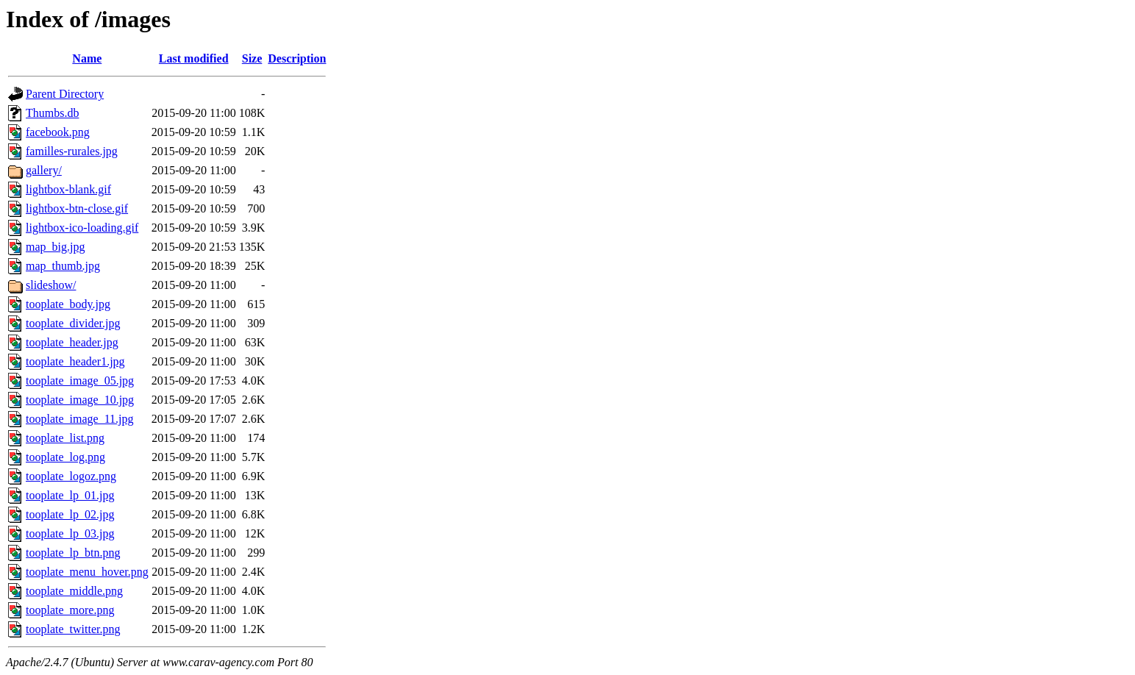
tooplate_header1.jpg (75, 361)
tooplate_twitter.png (73, 629)
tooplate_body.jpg (68, 304)
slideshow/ (51, 285)
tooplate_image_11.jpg (79, 419)
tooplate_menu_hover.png (87, 571)
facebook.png (58, 132)
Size (252, 58)
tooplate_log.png (65, 457)
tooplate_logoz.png (71, 476)
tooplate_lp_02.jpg (70, 514)
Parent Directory (65, 94)
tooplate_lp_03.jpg (70, 533)
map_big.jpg (55, 246)
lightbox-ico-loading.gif (82, 227)
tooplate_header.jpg (72, 342)
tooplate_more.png (70, 610)
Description (297, 58)
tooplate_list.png (65, 438)
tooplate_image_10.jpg (80, 399)
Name (87, 58)
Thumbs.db (52, 113)
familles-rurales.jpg (72, 151)
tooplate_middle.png (74, 591)
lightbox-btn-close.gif (77, 208)
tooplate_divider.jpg (73, 323)
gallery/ (44, 170)
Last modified (194, 58)
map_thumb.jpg (63, 266)
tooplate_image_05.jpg (80, 380)
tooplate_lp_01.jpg (70, 495)
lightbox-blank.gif (68, 189)
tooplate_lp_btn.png (73, 552)
